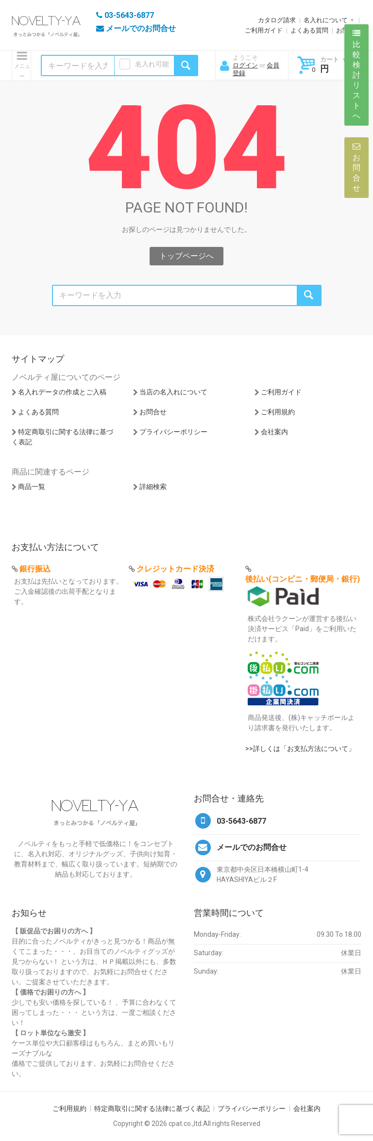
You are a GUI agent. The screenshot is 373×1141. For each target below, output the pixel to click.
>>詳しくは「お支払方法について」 (300, 748)
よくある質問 (309, 30)
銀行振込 (35, 568)
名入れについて (326, 20)
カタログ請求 (277, 20)
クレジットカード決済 (175, 568)
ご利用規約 (278, 412)
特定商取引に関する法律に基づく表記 (152, 1108)
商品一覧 (31, 486)
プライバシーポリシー (173, 432)
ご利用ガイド (264, 30)
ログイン (245, 65)
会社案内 (274, 432)
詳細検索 (153, 486)
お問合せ (153, 412)
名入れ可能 (152, 64)
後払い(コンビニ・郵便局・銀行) (302, 579)
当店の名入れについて (173, 392)
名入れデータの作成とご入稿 (62, 392)
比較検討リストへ (356, 74)
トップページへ (186, 256)
